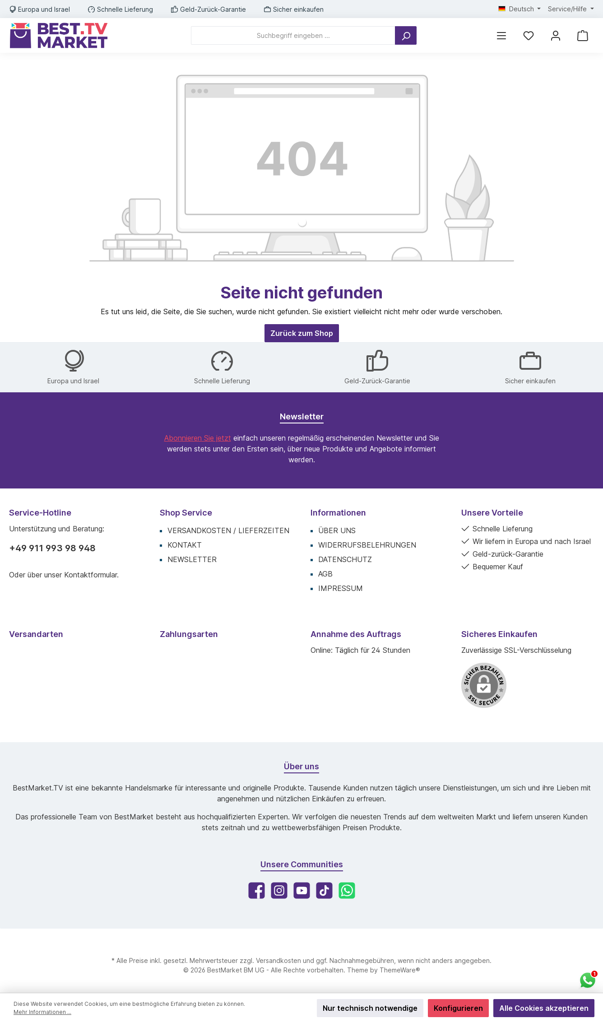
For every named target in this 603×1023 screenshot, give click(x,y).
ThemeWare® (400, 970)
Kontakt (184, 544)
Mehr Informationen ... (42, 1012)
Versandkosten (278, 960)
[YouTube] (302, 890)
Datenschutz (345, 559)
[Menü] (501, 35)
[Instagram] (279, 890)
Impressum (340, 588)
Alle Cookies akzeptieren (544, 1008)
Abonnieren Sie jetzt (197, 437)
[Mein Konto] (555, 35)
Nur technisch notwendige (370, 1008)
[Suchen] (406, 35)
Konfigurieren (458, 1008)
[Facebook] (256, 890)
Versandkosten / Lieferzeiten (228, 530)
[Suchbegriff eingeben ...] (293, 35)
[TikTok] (324, 890)
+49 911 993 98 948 (52, 548)
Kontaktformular (90, 574)
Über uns (337, 530)
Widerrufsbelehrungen (367, 544)
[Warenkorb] (582, 35)
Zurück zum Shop (301, 333)
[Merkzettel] (528, 35)
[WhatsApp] (347, 890)
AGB (325, 573)
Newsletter (192, 559)
